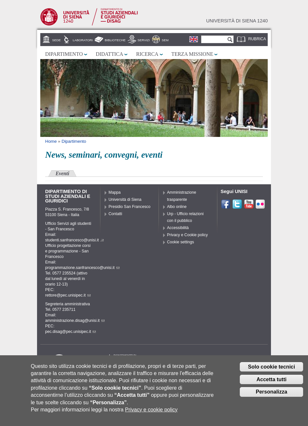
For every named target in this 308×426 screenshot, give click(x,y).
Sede (56, 40)
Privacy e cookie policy (151, 414)
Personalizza (271, 396)
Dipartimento (64, 54)
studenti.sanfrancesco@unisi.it (74, 240)
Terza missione (192, 54)
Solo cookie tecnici (271, 371)
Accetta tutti (271, 384)
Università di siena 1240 (237, 20)
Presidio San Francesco (129, 206)
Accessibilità (178, 227)
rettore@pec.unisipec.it (68, 295)
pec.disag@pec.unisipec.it (70, 331)
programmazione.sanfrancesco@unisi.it (82, 267)
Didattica (109, 54)
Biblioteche (115, 40)
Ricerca (147, 54)
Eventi (62, 173)
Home (51, 141)
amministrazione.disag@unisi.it (75, 320)
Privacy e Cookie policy (187, 235)
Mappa (115, 192)
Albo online (176, 206)
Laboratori (83, 40)
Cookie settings (180, 242)
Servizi (143, 40)
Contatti (115, 214)
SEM (165, 40)
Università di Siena (125, 199)
